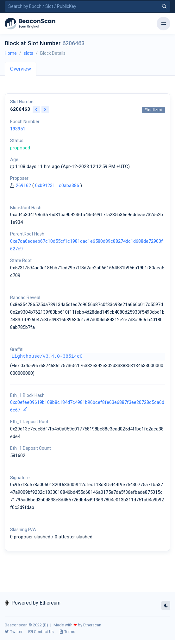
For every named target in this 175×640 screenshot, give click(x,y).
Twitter (13, 631)
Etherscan (92, 625)
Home (11, 53)
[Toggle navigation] (163, 23)
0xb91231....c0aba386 (57, 185)
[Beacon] (30, 24)
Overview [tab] (20, 69)
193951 (17, 129)
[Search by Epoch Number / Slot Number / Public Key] (87, 6)
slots (28, 53)
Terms (67, 631)
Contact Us (41, 631)
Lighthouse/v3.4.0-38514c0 (47, 356)
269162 (23, 185)
